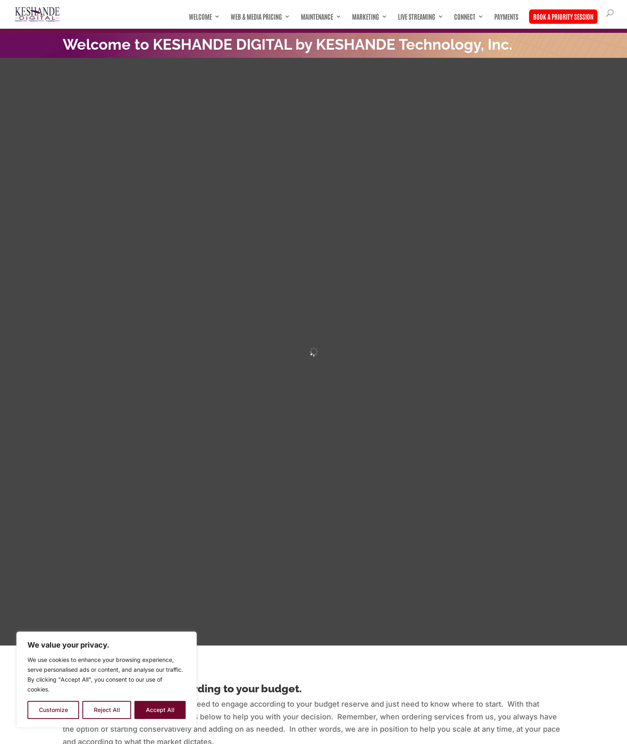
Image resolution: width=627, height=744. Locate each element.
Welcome (200, 17)
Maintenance (317, 17)
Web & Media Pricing (256, 17)
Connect (464, 17)
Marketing (365, 17)
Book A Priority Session (563, 16)
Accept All (160, 709)
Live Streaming (416, 17)
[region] (106, 680)
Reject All (107, 709)
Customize (53, 709)
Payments (506, 17)
